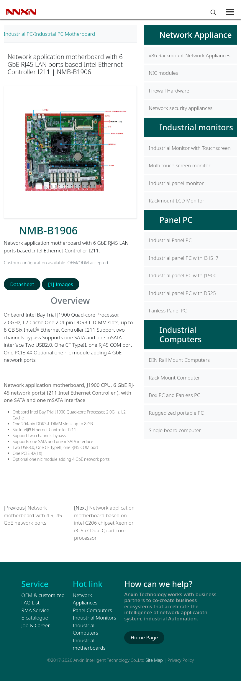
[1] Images (60, 284)
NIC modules (163, 72)
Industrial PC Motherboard (65, 33)
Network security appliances (180, 108)
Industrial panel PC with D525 (182, 293)
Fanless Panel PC (168, 310)
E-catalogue (34, 617)
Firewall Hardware (169, 90)
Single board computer (175, 430)
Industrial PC (18, 33)
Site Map (154, 660)
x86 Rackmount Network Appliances (189, 55)
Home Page (144, 637)
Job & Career (35, 625)
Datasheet (22, 284)
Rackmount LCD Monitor (176, 200)
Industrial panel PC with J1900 (183, 275)
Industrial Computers (180, 334)
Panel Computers (92, 610)
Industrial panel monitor (176, 183)
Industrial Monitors (94, 617)
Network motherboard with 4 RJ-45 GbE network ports (33, 515)
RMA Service (35, 610)
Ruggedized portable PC (176, 412)
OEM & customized (43, 595)
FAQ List (30, 602)
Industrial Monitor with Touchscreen (190, 148)
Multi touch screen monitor (179, 165)
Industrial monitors (196, 127)
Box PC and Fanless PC (174, 395)
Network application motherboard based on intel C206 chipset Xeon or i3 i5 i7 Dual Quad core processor (104, 522)
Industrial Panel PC (170, 240)
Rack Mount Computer (174, 377)
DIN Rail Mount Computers (179, 359)
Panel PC (175, 219)
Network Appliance (195, 34)
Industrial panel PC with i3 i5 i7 (183, 257)
